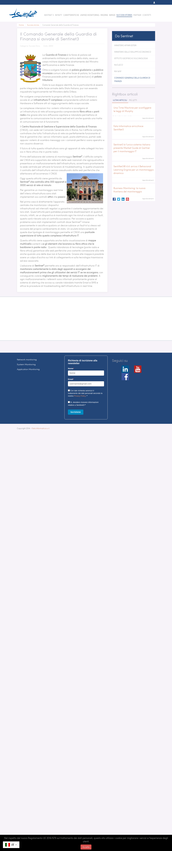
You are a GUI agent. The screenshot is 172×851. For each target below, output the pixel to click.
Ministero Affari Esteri (125, 45)
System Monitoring (26, 364)
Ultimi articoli (120, 100)
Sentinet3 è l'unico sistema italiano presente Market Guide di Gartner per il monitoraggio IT (131, 148)
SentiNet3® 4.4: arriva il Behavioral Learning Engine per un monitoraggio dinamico (133, 170)
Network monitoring (27, 359)
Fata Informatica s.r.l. (41, 428)
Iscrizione (76, 412)
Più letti (133, 100)
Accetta (86, 847)
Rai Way (117, 71)
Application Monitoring (28, 369)
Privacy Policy (80, 396)
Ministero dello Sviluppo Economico (132, 52)
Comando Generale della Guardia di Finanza (132, 79)
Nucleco (118, 64)
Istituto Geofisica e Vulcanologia (131, 58)
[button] (152, 2)
